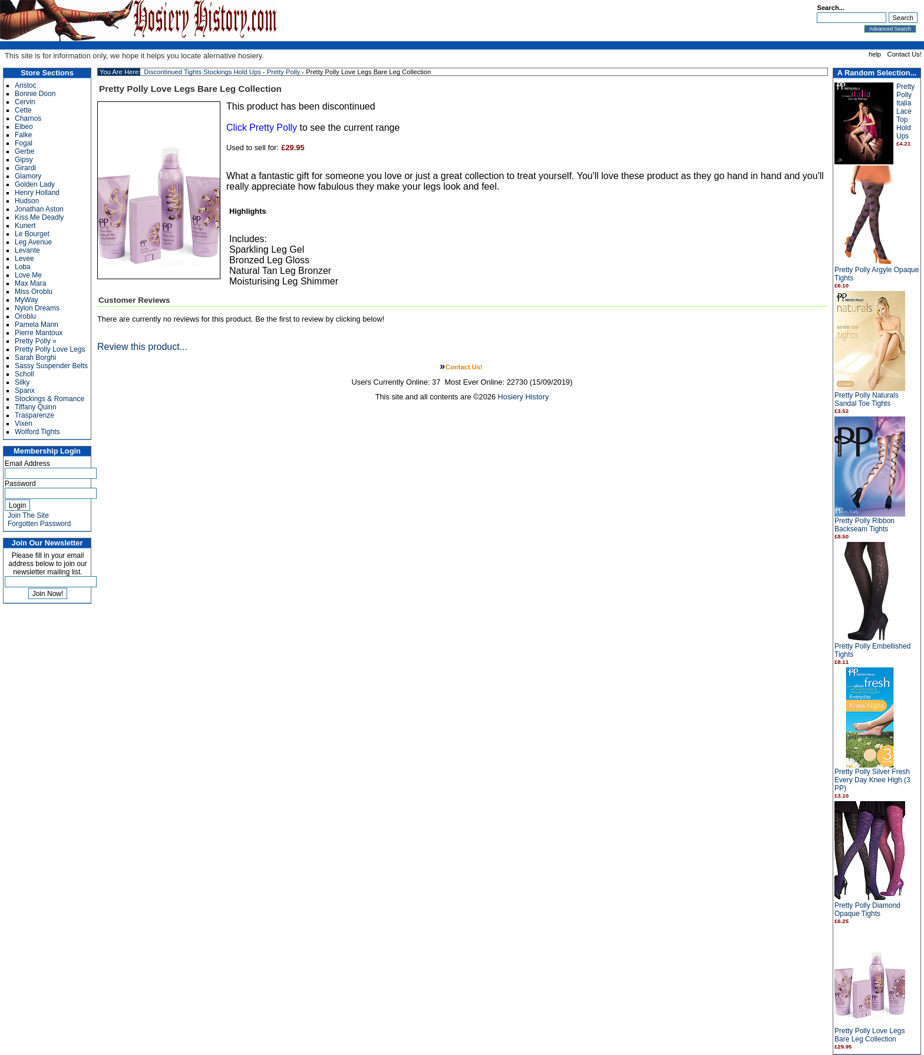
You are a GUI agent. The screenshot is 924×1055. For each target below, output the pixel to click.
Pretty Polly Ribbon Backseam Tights (864, 525)
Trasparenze (34, 415)
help (875, 54)
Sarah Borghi (35, 357)
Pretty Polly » (36, 341)
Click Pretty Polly (261, 128)
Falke (23, 135)
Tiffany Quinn (36, 407)
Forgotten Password (39, 524)
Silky (22, 382)
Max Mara (30, 283)
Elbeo (24, 127)
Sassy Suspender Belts (51, 366)
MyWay (26, 300)
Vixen (23, 423)
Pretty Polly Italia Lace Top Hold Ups (905, 111)
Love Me (28, 275)
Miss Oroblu (33, 291)
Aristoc (26, 85)
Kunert (25, 225)
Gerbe (24, 151)
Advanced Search (890, 29)
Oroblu (25, 316)
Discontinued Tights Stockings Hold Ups (202, 71)
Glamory (28, 176)
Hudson (27, 201)
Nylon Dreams (37, 308)
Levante (27, 250)
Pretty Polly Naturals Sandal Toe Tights (866, 399)
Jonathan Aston (39, 209)
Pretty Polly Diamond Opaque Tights (867, 909)
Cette (23, 110)
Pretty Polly (284, 71)
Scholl (24, 374)
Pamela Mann (36, 324)
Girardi (25, 168)
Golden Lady (35, 184)
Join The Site (28, 515)
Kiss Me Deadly (39, 217)
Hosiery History (523, 396)
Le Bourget (32, 234)
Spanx (25, 390)
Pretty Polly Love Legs (50, 349)
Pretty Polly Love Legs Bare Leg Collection (869, 1035)
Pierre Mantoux (38, 333)
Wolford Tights (37, 432)
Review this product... (142, 347)
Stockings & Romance (49, 399)
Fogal (23, 143)
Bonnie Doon (35, 94)
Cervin (25, 102)
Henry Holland (37, 192)
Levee (24, 258)
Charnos (28, 118)
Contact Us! (904, 54)
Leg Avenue (33, 242)
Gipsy (24, 160)
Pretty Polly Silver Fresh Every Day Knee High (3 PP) (872, 780)
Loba (23, 267)
